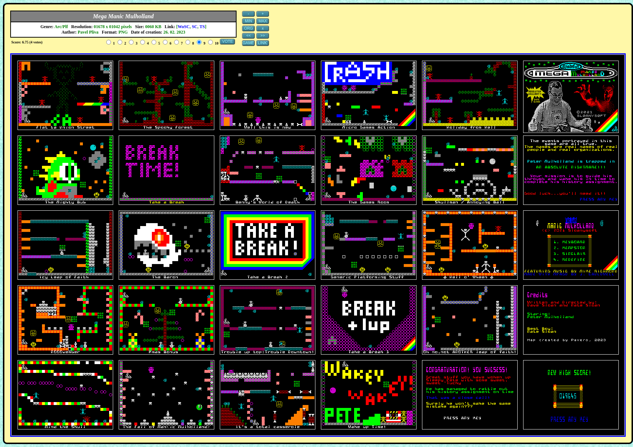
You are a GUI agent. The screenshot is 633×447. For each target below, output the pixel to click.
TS (202, 26)
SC (194, 26)
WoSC (184, 26)
